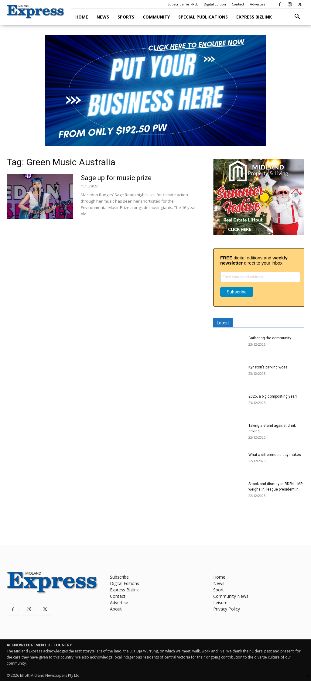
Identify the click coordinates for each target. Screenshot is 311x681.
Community (156, 17)
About (116, 609)
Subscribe (119, 577)
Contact (238, 4)
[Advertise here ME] (155, 90)
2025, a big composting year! (272, 396)
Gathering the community (269, 338)
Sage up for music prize (116, 178)
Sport (218, 590)
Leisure (220, 602)
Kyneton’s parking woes (268, 367)
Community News (230, 596)
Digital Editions (124, 583)
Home (81, 17)
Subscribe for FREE (183, 4)
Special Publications (203, 17)
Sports (126, 17)
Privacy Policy (226, 609)
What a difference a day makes (274, 455)
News (103, 17)
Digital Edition (215, 4)
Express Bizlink (254, 17)
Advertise (257, 4)
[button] (297, 17)
